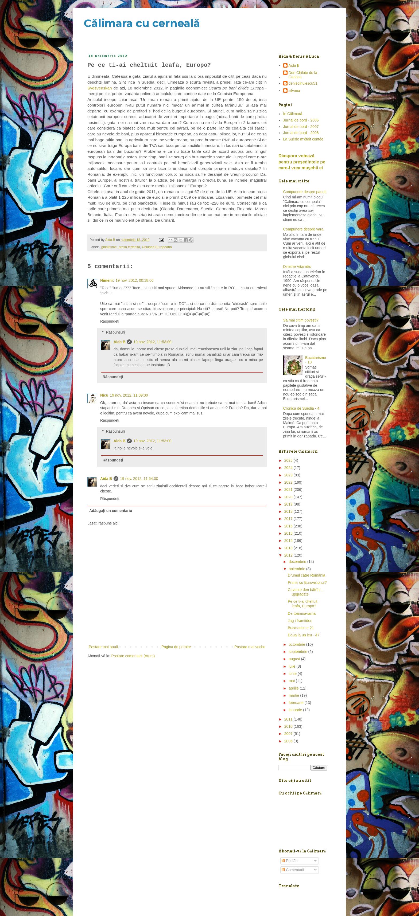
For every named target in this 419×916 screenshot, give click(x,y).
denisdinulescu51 (303, 83)
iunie (293, 673)
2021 (289, 489)
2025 (289, 460)
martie (294, 695)
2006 (289, 741)
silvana (294, 90)
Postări (289, 861)
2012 (289, 555)
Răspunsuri (115, 332)
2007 (289, 733)
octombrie (297, 644)
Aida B (119, 342)
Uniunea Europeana (157, 247)
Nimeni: (107, 280)
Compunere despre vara (303, 229)
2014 (289, 540)
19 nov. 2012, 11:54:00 (139, 478)
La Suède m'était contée (303, 139)
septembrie (298, 651)
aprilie (294, 688)
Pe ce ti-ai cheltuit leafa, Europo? (302, 603)
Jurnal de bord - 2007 (301, 126)
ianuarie (296, 710)
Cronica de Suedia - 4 (301, 408)
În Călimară (292, 114)
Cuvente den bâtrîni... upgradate (306, 592)
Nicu (104, 395)
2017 (289, 518)
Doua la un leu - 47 (303, 635)
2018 (289, 511)
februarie (296, 702)
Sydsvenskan (100, 88)
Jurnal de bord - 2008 (301, 133)
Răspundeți (109, 321)
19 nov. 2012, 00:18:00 (134, 280)
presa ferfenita (129, 247)
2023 (289, 475)
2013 (289, 548)
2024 (289, 467)
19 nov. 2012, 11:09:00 (129, 395)
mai (292, 681)
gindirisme (109, 247)
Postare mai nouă (103, 647)
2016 (289, 526)
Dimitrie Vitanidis (297, 266)
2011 (289, 719)
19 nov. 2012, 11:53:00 (152, 342)
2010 (289, 726)
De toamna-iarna (302, 613)
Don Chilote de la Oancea (303, 75)
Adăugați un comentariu (110, 510)
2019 (289, 504)
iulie (292, 666)
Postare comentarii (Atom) (133, 656)
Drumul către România (306, 575)
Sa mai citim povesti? (301, 320)
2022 (289, 482)
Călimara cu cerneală (142, 23)
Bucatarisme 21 (301, 628)
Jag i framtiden (300, 621)
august (295, 659)
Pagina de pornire (176, 647)
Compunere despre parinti (305, 192)
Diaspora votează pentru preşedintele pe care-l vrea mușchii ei (301, 161)
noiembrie (297, 569)
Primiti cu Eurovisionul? (307, 582)
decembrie (298, 561)
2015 (289, 533)
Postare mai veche (249, 647)
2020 (289, 497)
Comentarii (293, 870)
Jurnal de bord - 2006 (301, 120)
